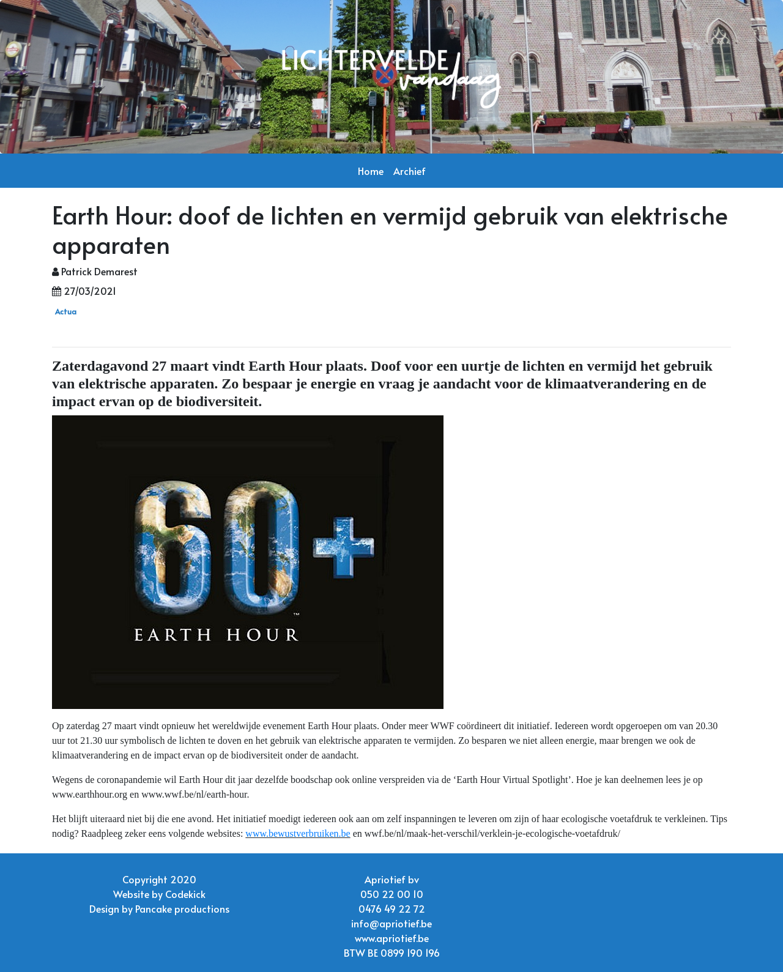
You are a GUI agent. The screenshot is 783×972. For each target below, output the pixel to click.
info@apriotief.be (391, 923)
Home (371, 170)
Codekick (185, 893)
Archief (409, 170)
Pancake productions (182, 908)
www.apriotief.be (392, 937)
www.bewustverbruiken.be (297, 833)
